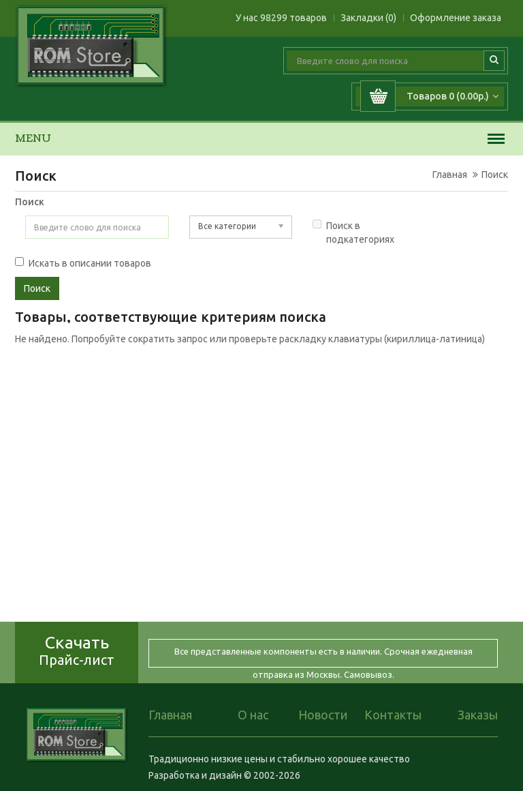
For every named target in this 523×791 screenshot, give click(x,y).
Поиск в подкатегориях (353, 232)
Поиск (494, 174)
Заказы (478, 714)
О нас (253, 714)
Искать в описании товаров (83, 263)
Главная (449, 174)
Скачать (76, 650)
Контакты (393, 714)
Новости (322, 714)
